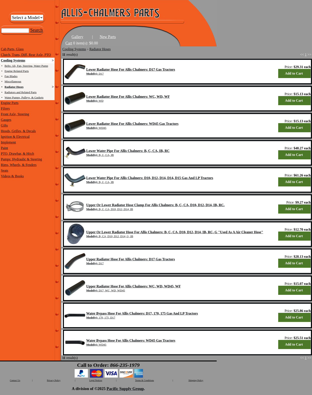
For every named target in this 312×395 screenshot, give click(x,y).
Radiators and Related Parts (21, 92)
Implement (8, 142)
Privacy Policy (53, 380)
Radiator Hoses (14, 86)
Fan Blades (11, 76)
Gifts (4, 125)
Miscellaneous (13, 81)
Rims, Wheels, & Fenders (19, 165)
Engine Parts (9, 103)
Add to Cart (294, 73)
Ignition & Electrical (15, 137)
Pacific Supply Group (125, 388)
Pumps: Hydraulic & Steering (21, 159)
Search (36, 30)
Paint (4, 148)
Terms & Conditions (144, 380)
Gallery (77, 37)
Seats (4, 170)
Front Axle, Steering (15, 114)
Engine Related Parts (17, 71)
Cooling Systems (13, 60)
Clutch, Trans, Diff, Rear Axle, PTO (26, 55)
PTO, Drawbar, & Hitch (17, 153)
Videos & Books (12, 176)
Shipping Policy (195, 380)
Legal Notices (95, 380)
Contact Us (15, 380)
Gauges (6, 120)
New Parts (108, 37)
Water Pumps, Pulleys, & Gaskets (24, 97)
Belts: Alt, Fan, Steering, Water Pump (26, 65)
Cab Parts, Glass (12, 49)
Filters (5, 108)
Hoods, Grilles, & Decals (18, 131)
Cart (68, 43)
